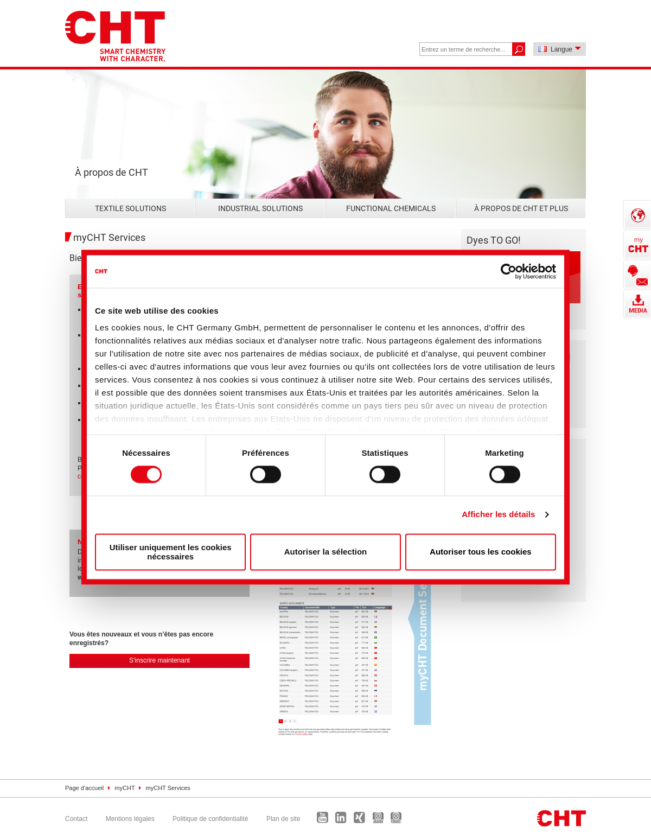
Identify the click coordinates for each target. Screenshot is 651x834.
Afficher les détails (498, 514)
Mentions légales (130, 819)
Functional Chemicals (391, 208)
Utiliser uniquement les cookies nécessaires (171, 552)
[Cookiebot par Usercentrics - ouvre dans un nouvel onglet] (508, 271)
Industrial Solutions (260, 208)
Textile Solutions (130, 208)
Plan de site (283, 819)
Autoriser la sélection (325, 552)
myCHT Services (168, 788)
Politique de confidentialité (210, 819)
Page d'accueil (84, 788)
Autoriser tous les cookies (481, 552)
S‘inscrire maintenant (159, 660)
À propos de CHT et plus (521, 208)
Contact (76, 819)
